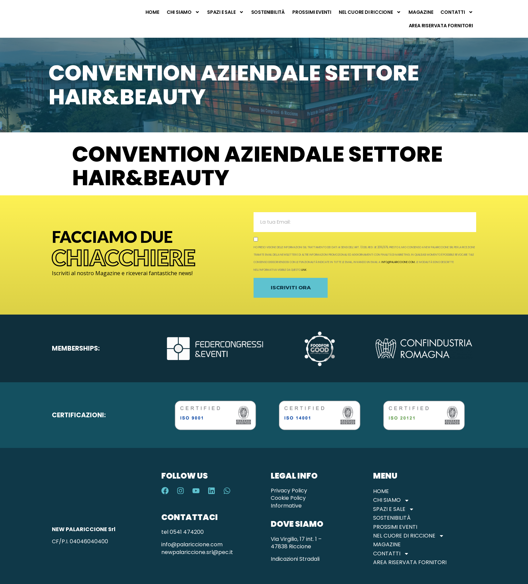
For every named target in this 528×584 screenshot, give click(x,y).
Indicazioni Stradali (295, 559)
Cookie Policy (288, 498)
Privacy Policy (289, 490)
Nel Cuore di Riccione (370, 12)
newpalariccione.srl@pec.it (197, 552)
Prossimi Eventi (311, 12)
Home (152, 12)
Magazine (420, 12)
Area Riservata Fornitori (441, 25)
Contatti (456, 12)
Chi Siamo (183, 12)
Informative (286, 506)
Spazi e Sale (225, 12)
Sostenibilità (268, 12)
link (303, 270)
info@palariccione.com (398, 262)
